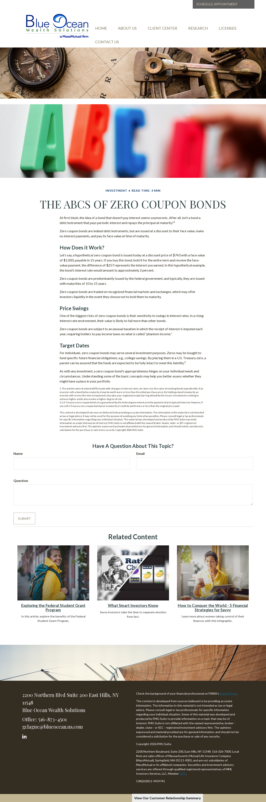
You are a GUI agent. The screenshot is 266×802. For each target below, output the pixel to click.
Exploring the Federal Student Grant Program (53, 607)
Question (20, 480)
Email (140, 453)
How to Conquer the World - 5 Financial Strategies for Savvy (213, 607)
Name (18, 453)
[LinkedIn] (25, 734)
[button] (136, 30)
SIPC (183, 773)
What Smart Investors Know (133, 605)
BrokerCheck (228, 693)
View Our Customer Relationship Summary (167, 798)
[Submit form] (24, 518)
